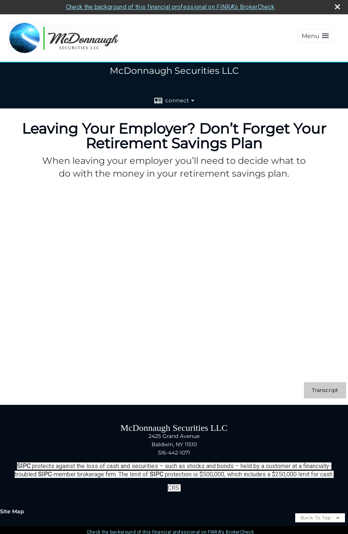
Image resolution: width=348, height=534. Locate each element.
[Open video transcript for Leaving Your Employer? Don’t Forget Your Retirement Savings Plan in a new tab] (325, 390)
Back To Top (320, 517)
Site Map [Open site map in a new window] (12, 511)
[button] (315, 36)
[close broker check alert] (337, 7)
